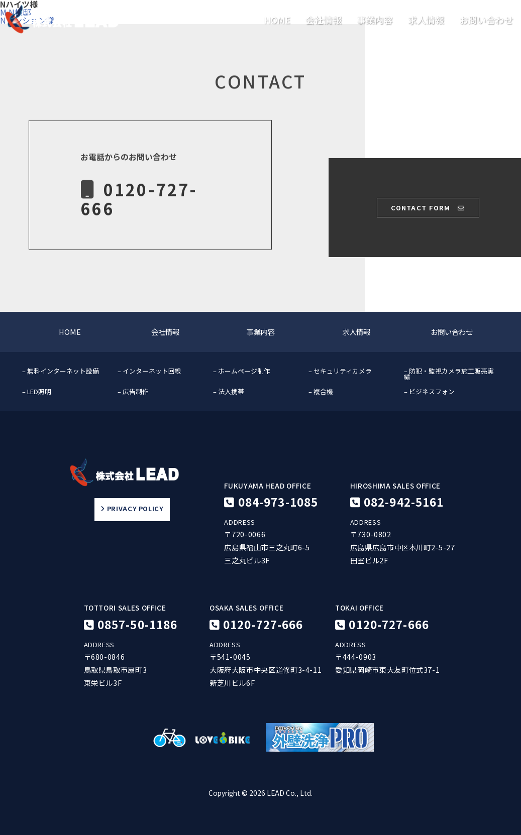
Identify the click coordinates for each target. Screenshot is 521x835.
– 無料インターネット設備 (60, 371)
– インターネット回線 (149, 371)
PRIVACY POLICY (131, 509)
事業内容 (375, 20)
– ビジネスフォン (429, 391)
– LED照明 (36, 391)
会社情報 (323, 20)
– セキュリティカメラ (340, 371)
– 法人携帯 (228, 391)
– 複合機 (320, 391)
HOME (277, 20)
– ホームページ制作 (241, 371)
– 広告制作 (133, 391)
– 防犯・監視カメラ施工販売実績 (449, 374)
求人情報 (426, 20)
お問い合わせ (486, 20)
